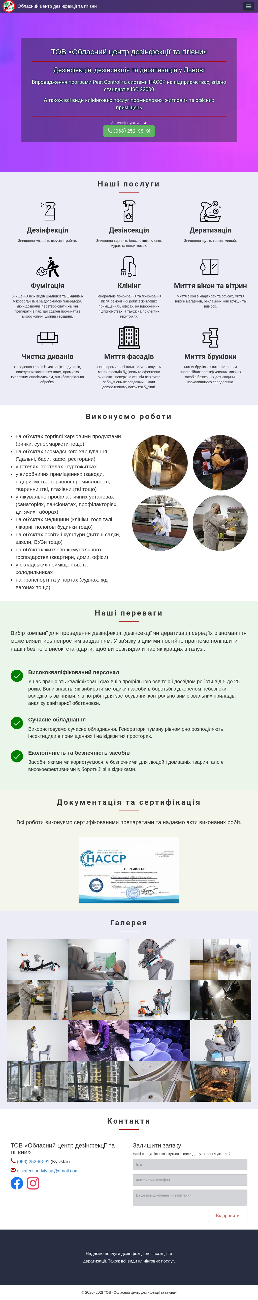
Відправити (228, 1215)
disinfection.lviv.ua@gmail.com (48, 1170)
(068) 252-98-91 (129, 131)
